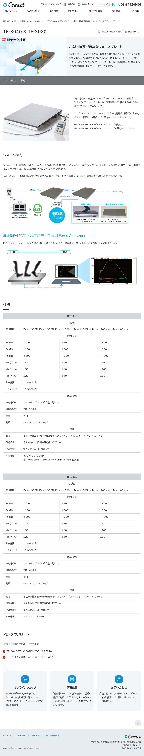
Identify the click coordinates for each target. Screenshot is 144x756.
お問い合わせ (87, 4)
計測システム (11, 11)
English (113, 4)
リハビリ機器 (33, 11)
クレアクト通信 (95, 11)
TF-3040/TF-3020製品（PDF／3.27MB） (29, 651)
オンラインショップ (53, 4)
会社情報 (134, 11)
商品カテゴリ (133, 32)
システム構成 (9, 80)
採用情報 (116, 11)
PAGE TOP (138, 723)
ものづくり (73, 11)
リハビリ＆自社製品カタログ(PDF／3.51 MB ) (30, 657)
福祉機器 (53, 11)
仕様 (23, 80)
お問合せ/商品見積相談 (111, 32)
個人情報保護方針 (53, 735)
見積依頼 (71, 4)
